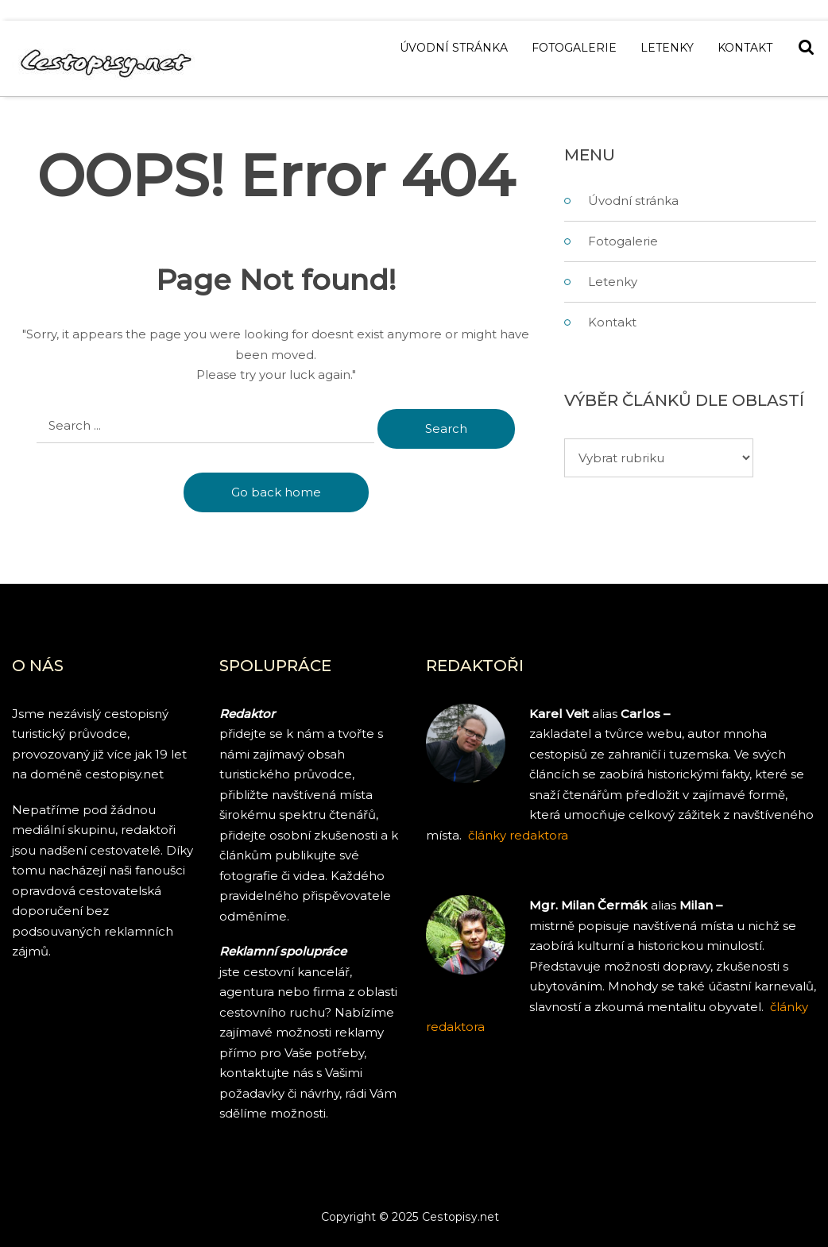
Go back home (276, 492)
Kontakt (745, 48)
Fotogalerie (574, 48)
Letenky (667, 48)
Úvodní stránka (454, 48)
